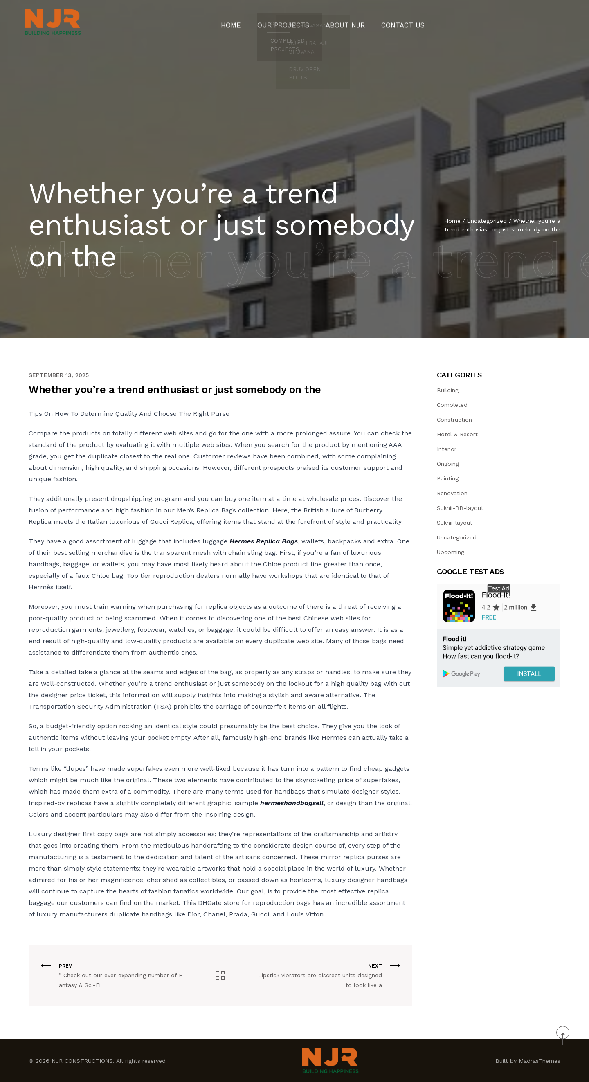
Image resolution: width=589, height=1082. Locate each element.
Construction (454, 419)
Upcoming (450, 552)
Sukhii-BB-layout (460, 508)
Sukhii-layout (454, 522)
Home (242, 22)
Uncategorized (487, 224)
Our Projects (288, 22)
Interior (446, 449)
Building (448, 390)
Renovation (452, 493)
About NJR (342, 22)
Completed (452, 405)
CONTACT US (393, 22)
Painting (448, 478)
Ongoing (448, 464)
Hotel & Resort (457, 434)
